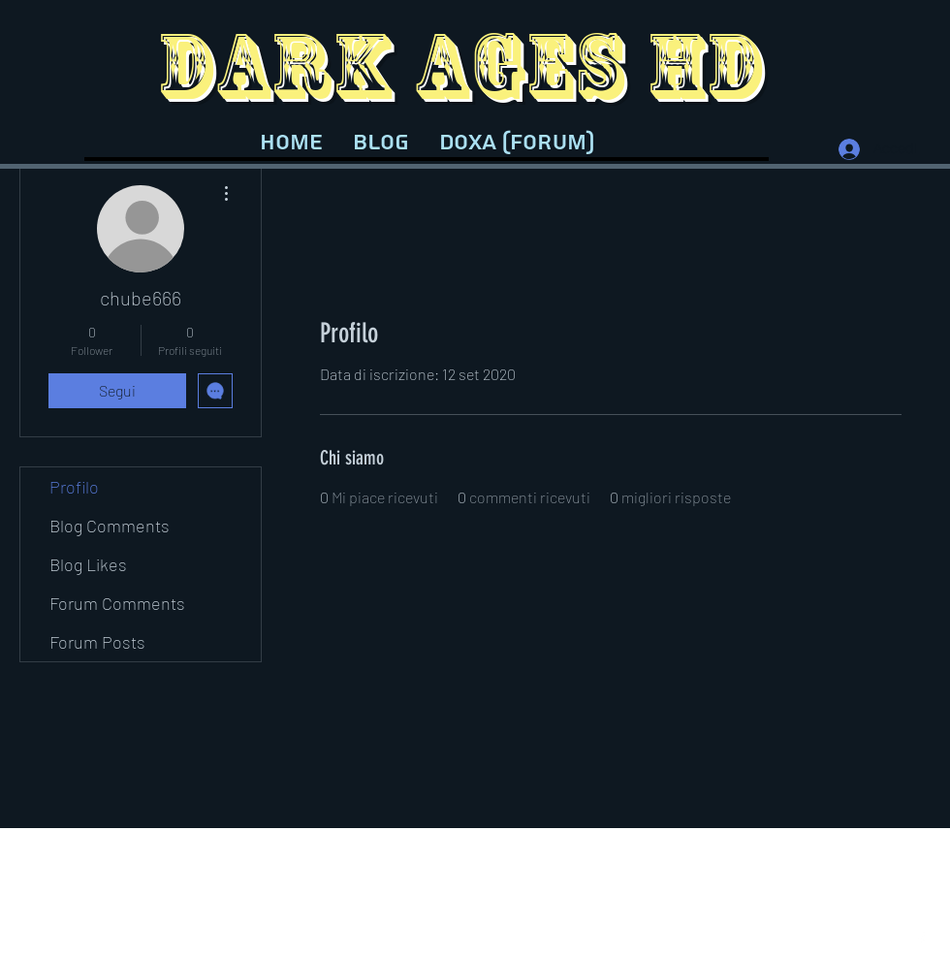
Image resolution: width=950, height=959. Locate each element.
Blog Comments (109, 525)
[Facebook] (921, 939)
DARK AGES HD (460, 65)
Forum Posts (97, 642)
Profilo (74, 486)
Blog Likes (88, 564)
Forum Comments (117, 603)
